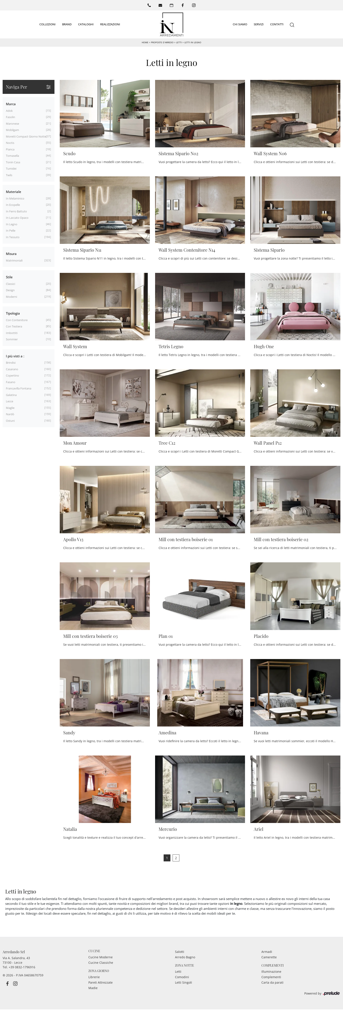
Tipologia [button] (13, 313)
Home (145, 42)
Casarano (12, 369)
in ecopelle (13, 205)
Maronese (12, 124)
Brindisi (11, 363)
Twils (9, 175)
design (10, 290)
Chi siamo (240, 24)
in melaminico (15, 198)
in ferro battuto (16, 211)
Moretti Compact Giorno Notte (26, 136)
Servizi (259, 24)
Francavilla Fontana (18, 388)
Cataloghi (86, 24)
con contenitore (17, 320)
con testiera (14, 326)
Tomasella (12, 156)
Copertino (12, 375)
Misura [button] (11, 253)
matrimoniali (14, 260)
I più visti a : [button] (15, 356)
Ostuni (10, 421)
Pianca (10, 149)
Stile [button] (9, 277)
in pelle (10, 230)
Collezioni (47, 24)
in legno (11, 224)
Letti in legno (192, 42)
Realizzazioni (110, 24)
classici (10, 284)
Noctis (10, 143)
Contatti (277, 24)
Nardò (10, 414)
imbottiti (12, 333)
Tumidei (11, 168)
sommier (12, 339)
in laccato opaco (17, 218)
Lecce (9, 401)
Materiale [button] (13, 191)
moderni (11, 297)
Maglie (10, 408)
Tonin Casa (13, 162)
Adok (9, 111)
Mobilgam (12, 130)
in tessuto (12, 237)
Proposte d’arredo (162, 42)
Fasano (10, 382)
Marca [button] (11, 104)
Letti (179, 42)
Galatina (11, 395)
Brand (67, 24)
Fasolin (10, 117)
